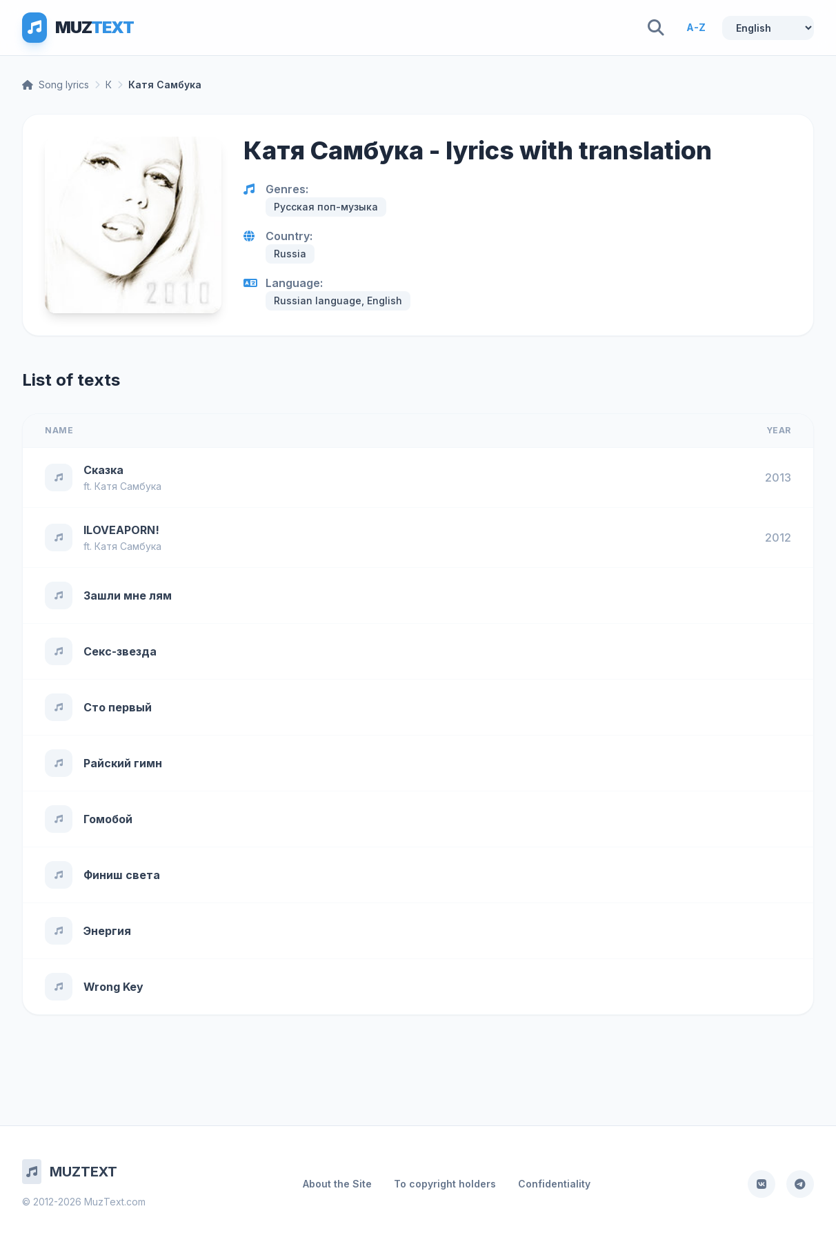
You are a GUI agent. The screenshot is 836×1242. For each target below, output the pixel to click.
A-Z (696, 27)
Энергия (107, 931)
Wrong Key (113, 987)
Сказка (103, 470)
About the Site (337, 1184)
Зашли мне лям (127, 595)
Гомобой (107, 819)
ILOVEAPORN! (121, 530)
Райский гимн (122, 763)
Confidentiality (554, 1184)
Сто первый (117, 707)
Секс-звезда (120, 651)
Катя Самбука (127, 486)
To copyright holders (445, 1184)
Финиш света (121, 875)
